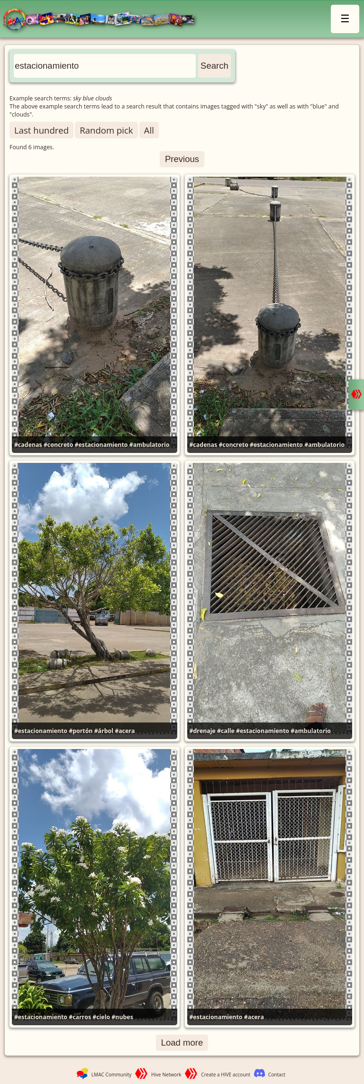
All (149, 130)
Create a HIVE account (225, 1074)
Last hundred (41, 130)
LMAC (103, 20)
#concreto (58, 445)
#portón (80, 731)
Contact (276, 1074)
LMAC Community (111, 1074)
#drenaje (203, 731)
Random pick (106, 130)
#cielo (101, 1017)
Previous (182, 159)
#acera (125, 731)
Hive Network (166, 1074)
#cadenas (28, 445)
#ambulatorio (149, 445)
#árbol (103, 731)
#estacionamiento (101, 445)
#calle (226, 731)
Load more (182, 1043)
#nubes (122, 1017)
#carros (80, 1017)
